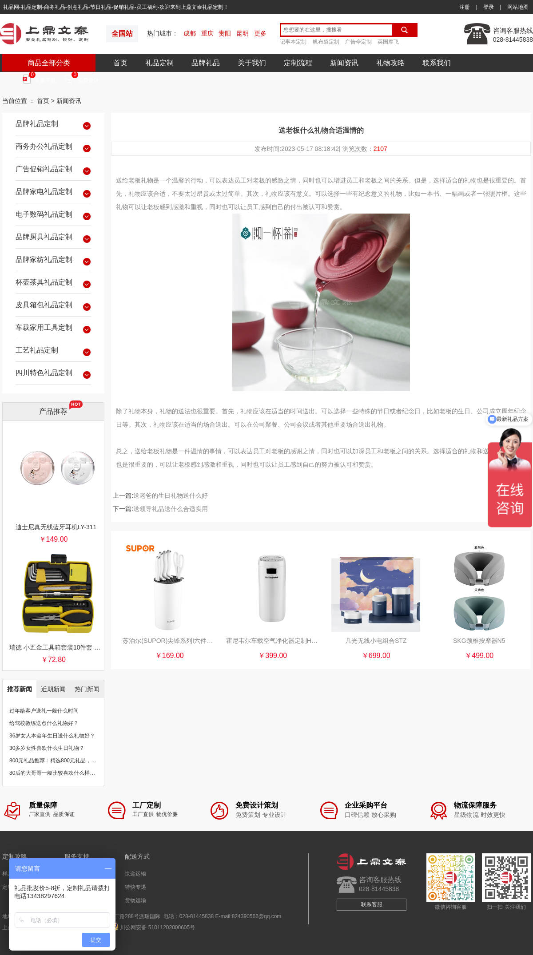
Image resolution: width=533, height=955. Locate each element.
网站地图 (518, 7)
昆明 (242, 33)
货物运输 (135, 900)
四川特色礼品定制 (53, 374)
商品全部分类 (49, 63)
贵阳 (225, 33)
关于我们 (252, 63)
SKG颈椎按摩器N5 (479, 640)
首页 (120, 63)
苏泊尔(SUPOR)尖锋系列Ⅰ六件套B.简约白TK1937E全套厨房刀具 (169, 640)
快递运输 (135, 874)
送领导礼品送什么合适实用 (170, 508)
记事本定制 (293, 42)
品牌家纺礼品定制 (53, 261)
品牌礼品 (205, 63)
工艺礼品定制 (53, 351)
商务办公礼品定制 (53, 148)
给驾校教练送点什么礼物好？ (44, 723)
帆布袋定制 (326, 42)
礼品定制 (159, 63)
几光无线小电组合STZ (375, 640)
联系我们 (436, 63)
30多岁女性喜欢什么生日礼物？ (46, 748)
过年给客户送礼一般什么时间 (44, 711)
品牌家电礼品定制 (53, 193)
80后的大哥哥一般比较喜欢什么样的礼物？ (60, 773)
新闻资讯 (344, 63)
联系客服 (371, 904)
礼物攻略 (390, 63)
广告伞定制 (358, 42)
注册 (464, 7)
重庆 (207, 33)
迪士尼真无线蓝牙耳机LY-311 (56, 527)
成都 (189, 33)
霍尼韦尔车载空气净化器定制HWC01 (272, 640)
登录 (488, 7)
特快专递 (135, 887)
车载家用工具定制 (53, 329)
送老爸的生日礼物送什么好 (170, 495)
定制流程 (298, 63)
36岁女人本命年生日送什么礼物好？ (52, 736)
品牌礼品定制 (53, 125)
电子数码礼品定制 (53, 215)
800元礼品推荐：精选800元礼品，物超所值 (60, 760)
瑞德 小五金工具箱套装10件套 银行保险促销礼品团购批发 (56, 647)
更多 (260, 33)
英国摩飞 (388, 42)
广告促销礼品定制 (53, 170)
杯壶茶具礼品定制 (53, 283)
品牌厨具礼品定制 (53, 238)
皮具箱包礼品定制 (53, 306)
